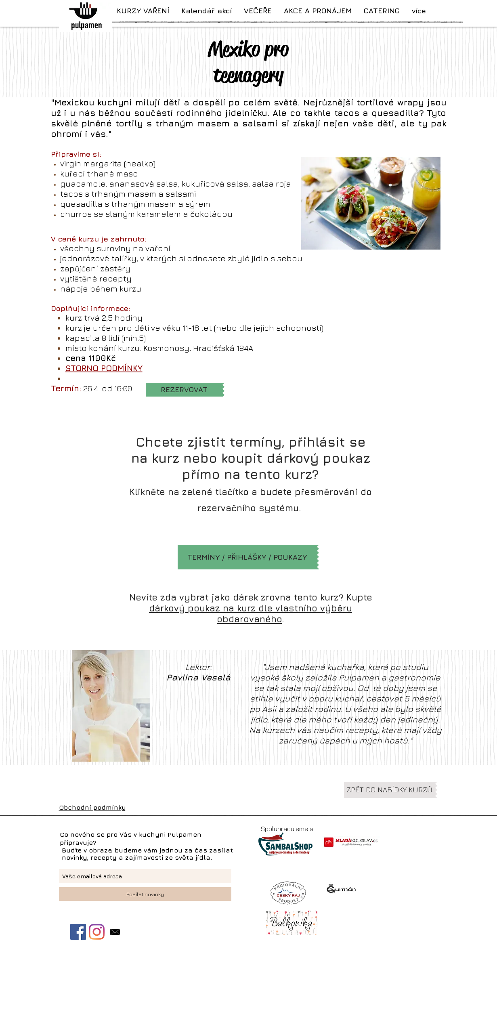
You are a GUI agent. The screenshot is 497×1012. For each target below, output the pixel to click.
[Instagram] (97, 932)
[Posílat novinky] (145, 894)
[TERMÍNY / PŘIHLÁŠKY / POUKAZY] (247, 557)
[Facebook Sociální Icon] (78, 932)
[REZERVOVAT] (184, 390)
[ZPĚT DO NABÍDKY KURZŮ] (389, 790)
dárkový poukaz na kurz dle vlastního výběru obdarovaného (250, 613)
